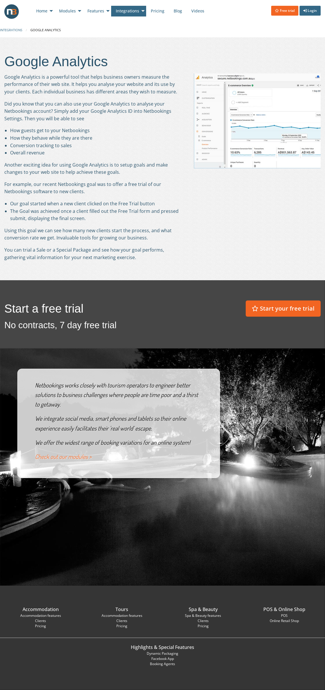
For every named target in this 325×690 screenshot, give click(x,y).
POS (268, 609)
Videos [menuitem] (197, 11)
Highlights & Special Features (162, 647)
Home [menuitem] (41, 11)
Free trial (285, 10)
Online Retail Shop (284, 620)
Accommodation (41, 609)
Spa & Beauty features (203, 615)
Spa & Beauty (203, 609)
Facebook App (162, 658)
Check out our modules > (63, 456)
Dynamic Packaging (162, 653)
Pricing (40, 625)
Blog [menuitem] (178, 11)
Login (310, 10)
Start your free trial (283, 308)
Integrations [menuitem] (127, 11)
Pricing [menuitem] (157, 11)
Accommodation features (40, 615)
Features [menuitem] (95, 11)
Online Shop (291, 609)
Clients (40, 620)
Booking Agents (162, 663)
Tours (121, 609)
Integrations (11, 30)
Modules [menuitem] (67, 11)
